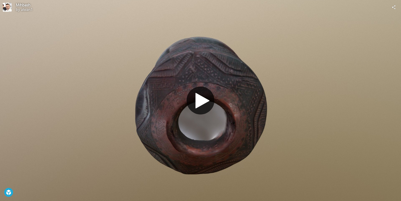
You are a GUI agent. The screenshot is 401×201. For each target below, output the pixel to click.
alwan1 (27, 9)
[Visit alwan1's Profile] (7, 7)
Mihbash (23, 5)
